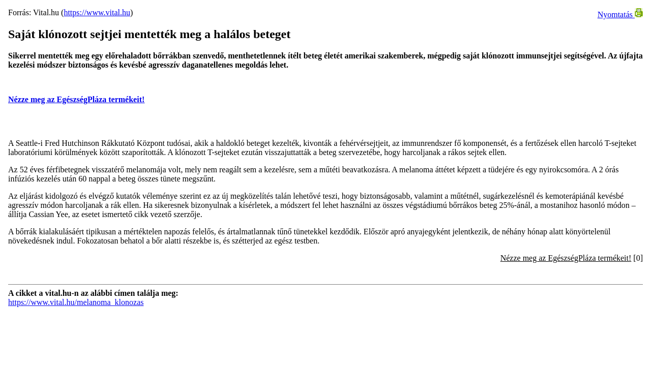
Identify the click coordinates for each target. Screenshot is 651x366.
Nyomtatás (620, 14)
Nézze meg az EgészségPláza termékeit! (76, 99)
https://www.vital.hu (97, 12)
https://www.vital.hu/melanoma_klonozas (75, 302)
